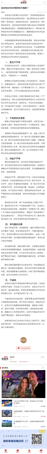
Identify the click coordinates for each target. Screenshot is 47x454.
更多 (43, 368)
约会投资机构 (25, 348)
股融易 (12, 357)
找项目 (23, 340)
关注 (43, 357)
